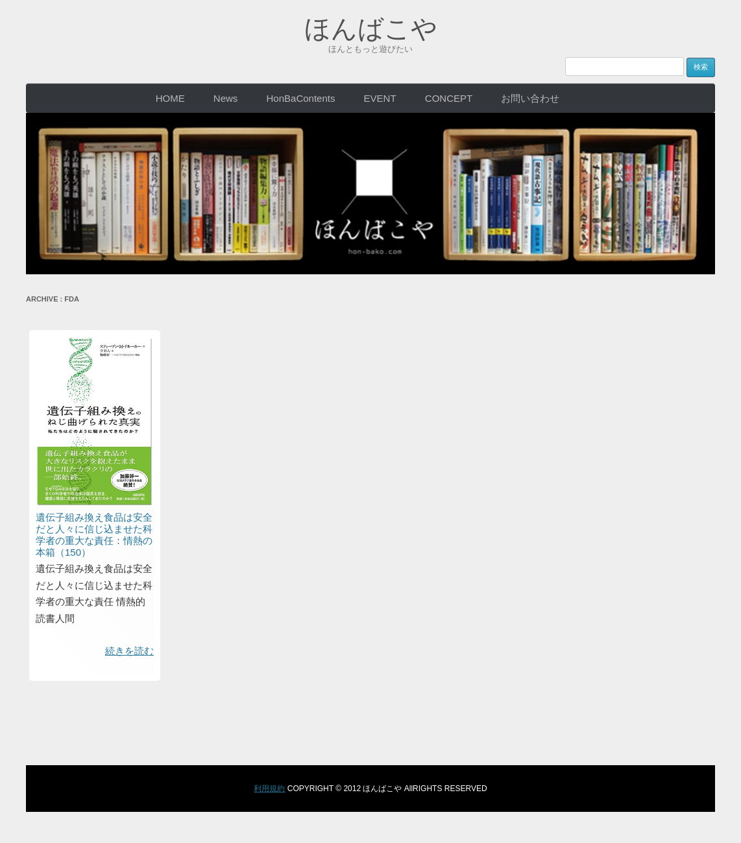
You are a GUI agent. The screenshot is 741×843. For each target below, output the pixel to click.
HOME (170, 98)
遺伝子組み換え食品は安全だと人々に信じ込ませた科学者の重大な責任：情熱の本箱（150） (94, 535)
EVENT (380, 98)
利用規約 (269, 788)
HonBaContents (301, 98)
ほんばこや (370, 29)
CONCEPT (448, 98)
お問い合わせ (530, 98)
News (225, 98)
